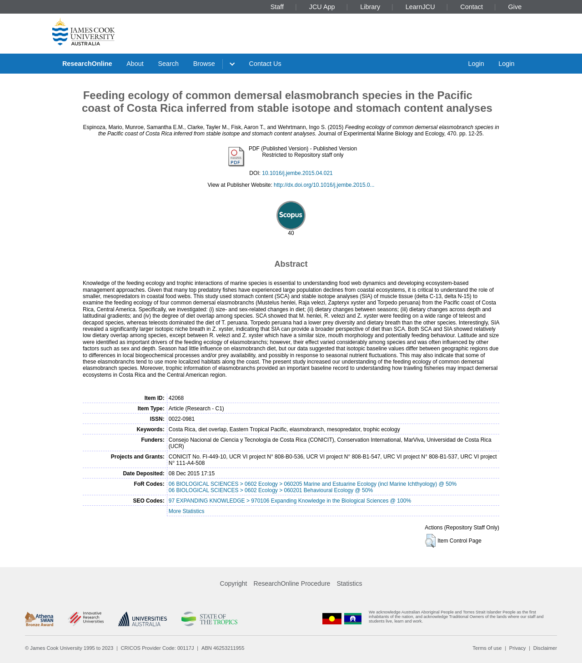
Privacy (517, 648)
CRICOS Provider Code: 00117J (157, 648)
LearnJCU (420, 6)
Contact (471, 6)
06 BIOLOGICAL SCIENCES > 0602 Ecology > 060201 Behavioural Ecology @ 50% (271, 490)
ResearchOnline (87, 63)
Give (515, 6)
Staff (277, 6)
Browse (204, 63)
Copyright (233, 583)
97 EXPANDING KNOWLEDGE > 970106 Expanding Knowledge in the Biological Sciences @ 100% (290, 501)
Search (168, 63)
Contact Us (265, 63)
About (135, 63)
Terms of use (487, 648)
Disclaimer (545, 648)
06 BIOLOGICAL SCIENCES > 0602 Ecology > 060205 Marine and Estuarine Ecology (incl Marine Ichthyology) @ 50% (313, 484)
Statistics (349, 583)
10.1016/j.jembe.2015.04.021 (297, 173)
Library (370, 6)
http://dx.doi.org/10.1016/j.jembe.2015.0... (324, 185)
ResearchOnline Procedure (292, 583)
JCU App (322, 6)
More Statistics (187, 511)
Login (476, 63)
